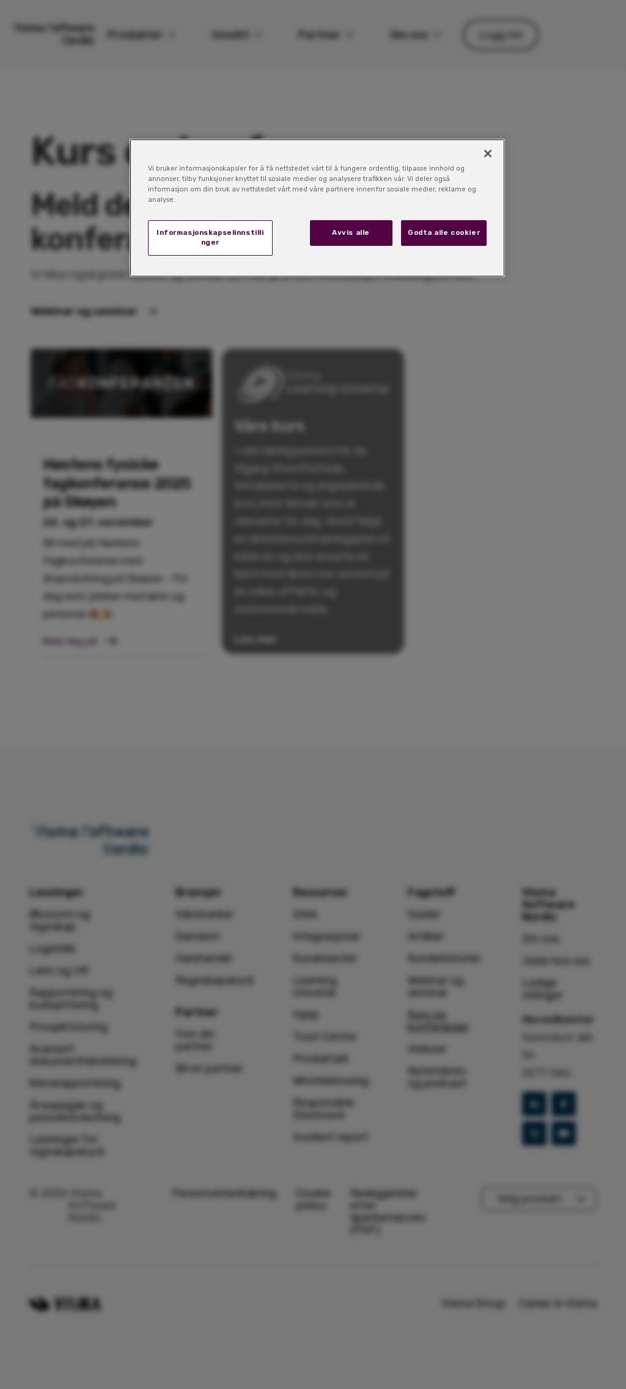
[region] (317, 208)
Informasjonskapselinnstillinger (209, 237)
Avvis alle (351, 232)
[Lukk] (487, 153)
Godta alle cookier (444, 232)
